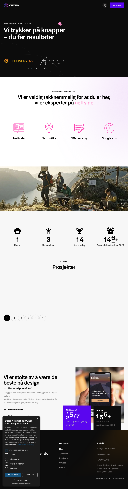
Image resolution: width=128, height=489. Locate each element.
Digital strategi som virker (20, 416)
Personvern (118, 478)
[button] (97, 5)
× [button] (37, 419)
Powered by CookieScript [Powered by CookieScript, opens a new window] (21, 484)
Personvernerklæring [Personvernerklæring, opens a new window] (26, 445)
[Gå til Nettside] (19, 133)
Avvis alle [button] (30, 475)
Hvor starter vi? (15, 409)
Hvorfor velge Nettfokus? (20, 388)
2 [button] (14, 317)
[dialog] (21, 451)
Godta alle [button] (13, 475)
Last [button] (42, 318)
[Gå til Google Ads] (109, 133)
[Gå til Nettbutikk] (49, 133)
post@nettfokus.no (106, 448)
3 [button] (21, 317)
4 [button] (28, 317)
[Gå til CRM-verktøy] (79, 133)
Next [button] (35, 318)
